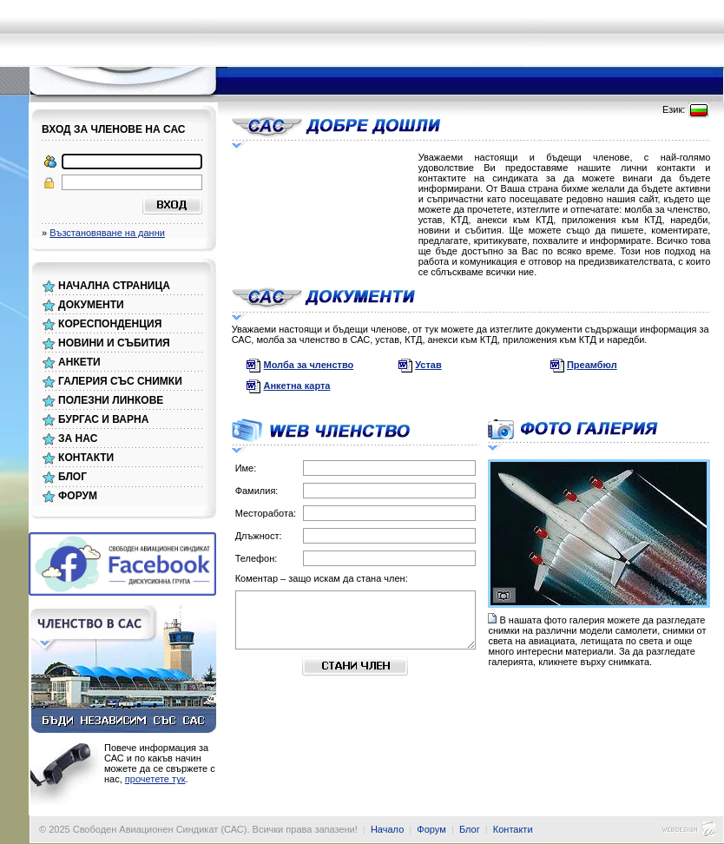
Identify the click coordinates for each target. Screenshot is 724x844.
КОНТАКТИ (86, 458)
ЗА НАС (77, 438)
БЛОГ (72, 477)
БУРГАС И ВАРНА (103, 419)
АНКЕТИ (79, 362)
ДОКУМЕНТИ (91, 305)
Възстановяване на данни (107, 232)
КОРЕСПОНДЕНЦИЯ (109, 324)
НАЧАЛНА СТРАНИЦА (114, 286)
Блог (469, 829)
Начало (387, 829)
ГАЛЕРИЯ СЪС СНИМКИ (120, 381)
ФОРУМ (77, 496)
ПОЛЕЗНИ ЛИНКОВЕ (110, 400)
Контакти (513, 829)
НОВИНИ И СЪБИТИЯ (114, 343)
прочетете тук (155, 779)
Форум (431, 829)
